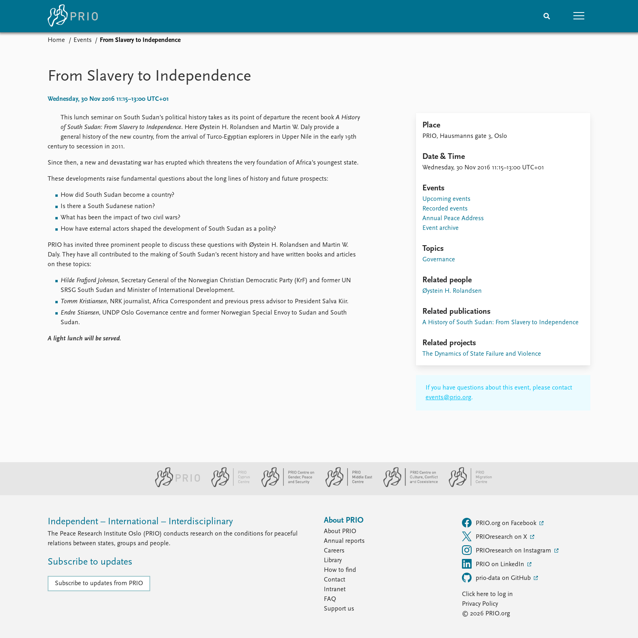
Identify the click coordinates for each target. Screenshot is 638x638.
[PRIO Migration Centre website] (466, 485)
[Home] (73, 16)
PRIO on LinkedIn (494, 564)
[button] (579, 16)
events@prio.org (448, 397)
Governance (438, 259)
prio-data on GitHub (497, 577)
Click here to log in (487, 594)
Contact (334, 580)
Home (56, 40)
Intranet (335, 589)
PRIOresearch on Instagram (507, 550)
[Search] (547, 16)
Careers (334, 551)
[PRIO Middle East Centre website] (345, 485)
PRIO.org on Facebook (500, 522)
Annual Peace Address (453, 218)
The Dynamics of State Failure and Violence (481, 354)
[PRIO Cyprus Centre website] (227, 485)
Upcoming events (446, 199)
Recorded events (445, 209)
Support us (339, 609)
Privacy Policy (480, 604)
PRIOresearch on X (495, 536)
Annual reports (344, 541)
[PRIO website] (174, 485)
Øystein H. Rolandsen (452, 291)
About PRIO (340, 531)
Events (82, 40)
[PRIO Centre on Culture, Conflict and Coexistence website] (407, 485)
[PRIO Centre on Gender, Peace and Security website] (284, 485)
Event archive (440, 228)
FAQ (330, 599)
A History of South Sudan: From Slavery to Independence (500, 322)
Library (333, 560)
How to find (340, 570)
